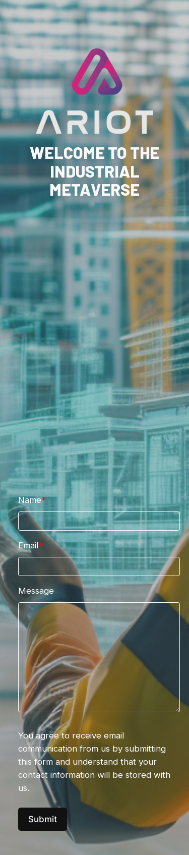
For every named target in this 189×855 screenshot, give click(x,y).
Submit (42, 819)
